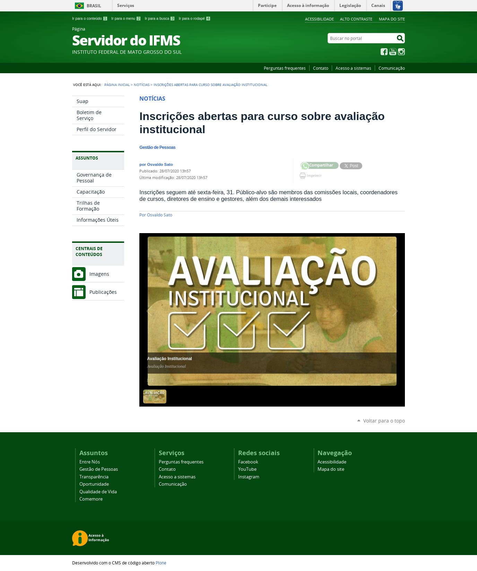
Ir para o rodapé (195, 18)
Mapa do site (392, 19)
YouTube (392, 51)
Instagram (401, 51)
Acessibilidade (319, 19)
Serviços (125, 5)
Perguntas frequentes (285, 68)
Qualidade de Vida (98, 492)
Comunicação (392, 68)
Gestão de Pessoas (98, 469)
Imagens (99, 274)
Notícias (141, 84)
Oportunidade (94, 484)
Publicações (103, 292)
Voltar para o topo (384, 420)
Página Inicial (117, 84)
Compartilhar (305, 166)
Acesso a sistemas (353, 68)
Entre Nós (89, 462)
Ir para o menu (126, 18)
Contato (320, 68)
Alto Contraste (356, 19)
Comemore (91, 499)
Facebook (384, 51)
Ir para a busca (160, 18)
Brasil (94, 6)
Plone (161, 562)
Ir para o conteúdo (89, 18)
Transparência (94, 477)
